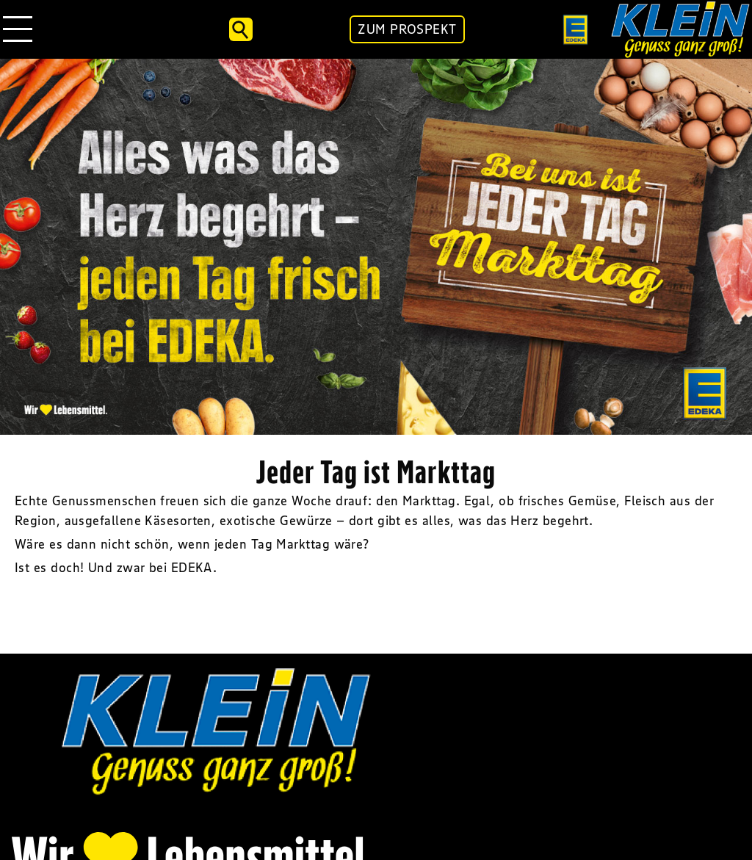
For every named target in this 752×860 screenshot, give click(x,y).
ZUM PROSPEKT (407, 29)
